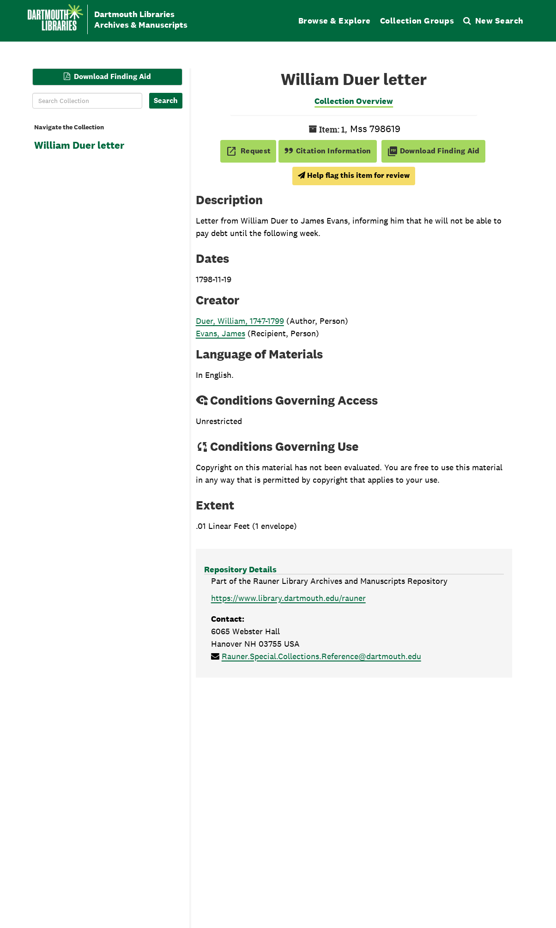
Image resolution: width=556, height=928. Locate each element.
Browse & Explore (334, 20)
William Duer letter (79, 145)
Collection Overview (353, 101)
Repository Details (240, 569)
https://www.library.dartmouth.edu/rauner (288, 598)
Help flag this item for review (354, 175)
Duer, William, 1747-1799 (240, 320)
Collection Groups (417, 20)
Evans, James (220, 333)
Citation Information (327, 151)
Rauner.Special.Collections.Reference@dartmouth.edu (321, 656)
